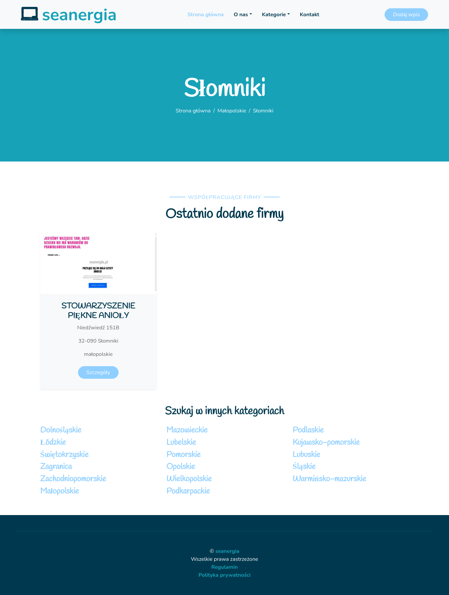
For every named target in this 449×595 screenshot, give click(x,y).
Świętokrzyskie (64, 455)
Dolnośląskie (60, 430)
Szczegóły (98, 372)
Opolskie (180, 467)
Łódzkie (53, 442)
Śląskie (304, 467)
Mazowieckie (187, 430)
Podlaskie (308, 430)
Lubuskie (306, 455)
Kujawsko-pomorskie (326, 442)
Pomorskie (183, 455)
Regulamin (224, 567)
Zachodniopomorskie (73, 479)
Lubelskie (181, 442)
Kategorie (274, 14)
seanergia (227, 551)
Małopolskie (232, 110)
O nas (241, 14)
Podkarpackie (188, 491)
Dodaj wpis (406, 14)
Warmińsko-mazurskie (329, 479)
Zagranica (56, 467)
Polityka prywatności (225, 575)
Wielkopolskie (189, 479)
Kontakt (309, 14)
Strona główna (205, 14)
